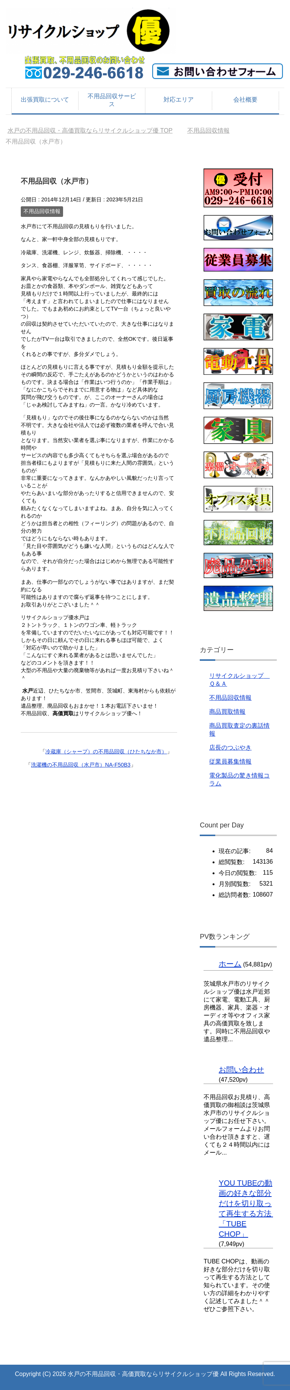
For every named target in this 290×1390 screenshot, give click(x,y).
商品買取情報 (227, 711)
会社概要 (245, 99)
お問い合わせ (241, 1069)
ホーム (230, 964)
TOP (90, 130)
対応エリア (179, 99)
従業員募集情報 (230, 761)
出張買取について (45, 99)
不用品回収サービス (112, 100)
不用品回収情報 (41, 211)
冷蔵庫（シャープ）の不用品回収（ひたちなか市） (106, 751)
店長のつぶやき (230, 747)
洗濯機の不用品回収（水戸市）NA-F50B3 (80, 765)
